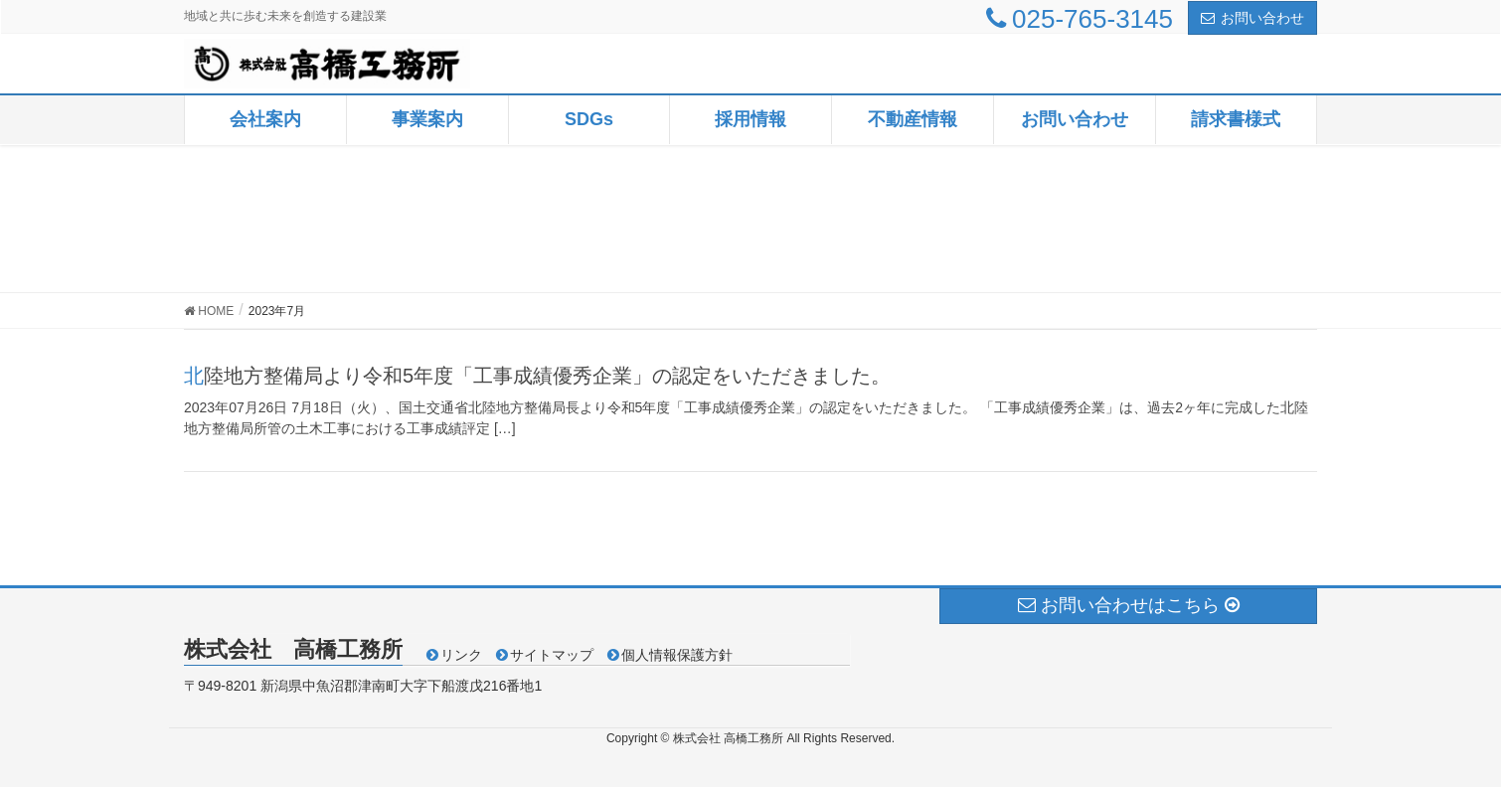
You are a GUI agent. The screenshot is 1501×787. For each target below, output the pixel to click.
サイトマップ (551, 655)
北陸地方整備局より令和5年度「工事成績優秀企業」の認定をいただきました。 (537, 376)
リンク (461, 655)
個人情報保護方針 (677, 655)
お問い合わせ (1252, 18)
